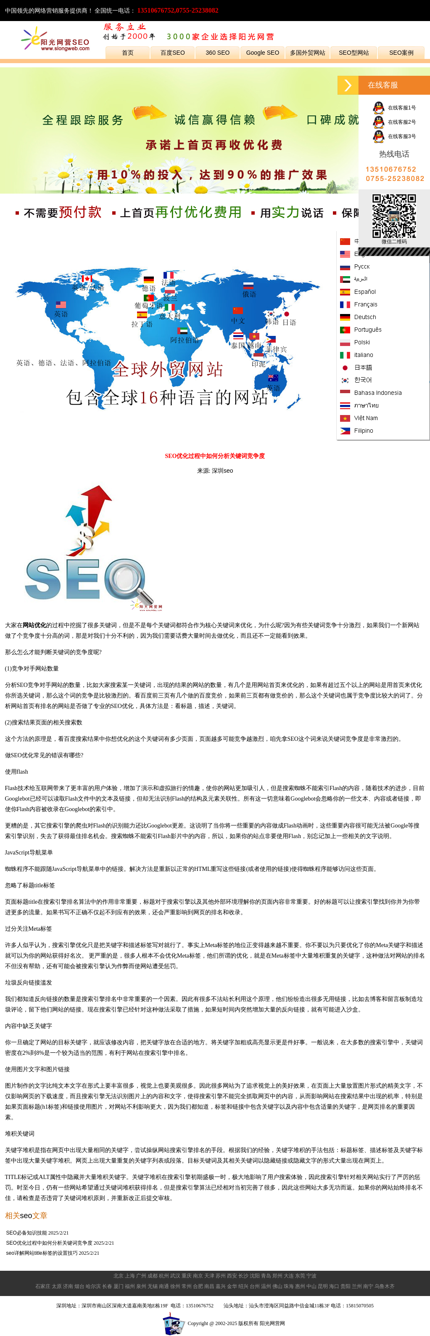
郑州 (277, 1276)
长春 (107, 1286)
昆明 (323, 1286)
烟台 (79, 1286)
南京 (198, 1276)
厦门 (118, 1286)
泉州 (141, 1286)
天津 (209, 1276)
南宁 (368, 1286)
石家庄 (42, 1286)
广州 (141, 1276)
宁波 (311, 1276)
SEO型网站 (354, 52)
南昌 (209, 1286)
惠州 (300, 1286)
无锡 (153, 1286)
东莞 (300, 1276)
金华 (232, 1286)
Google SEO (263, 52)
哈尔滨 (93, 1286)
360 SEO (218, 52)
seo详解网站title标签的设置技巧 (42, 1253)
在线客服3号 (394, 136)
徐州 (175, 1286)
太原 (57, 1286)
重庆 (187, 1276)
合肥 (198, 1286)
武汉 (175, 1276)
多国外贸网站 (307, 52)
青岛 (266, 1276)
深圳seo (222, 470)
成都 (153, 1276)
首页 (128, 52)
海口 (334, 1286)
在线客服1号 (394, 108)
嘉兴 (221, 1286)
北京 (118, 1276)
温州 (266, 1286)
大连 (289, 1276)
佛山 (277, 1286)
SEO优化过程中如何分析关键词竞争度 (49, 1243)
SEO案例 (401, 52)
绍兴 (243, 1286)
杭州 (164, 1276)
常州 (187, 1286)
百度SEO (173, 52)
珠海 (289, 1286)
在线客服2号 (394, 122)
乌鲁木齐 (385, 1286)
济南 (68, 1286)
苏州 (221, 1276)
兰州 (357, 1286)
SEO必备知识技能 (26, 1233)
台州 (255, 1286)
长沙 (243, 1276)
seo (26, 1215)
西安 (232, 1276)
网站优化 (34, 625)
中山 (311, 1286)
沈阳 (255, 1276)
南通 (164, 1286)
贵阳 (345, 1286)
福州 (130, 1286)
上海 (130, 1276)
